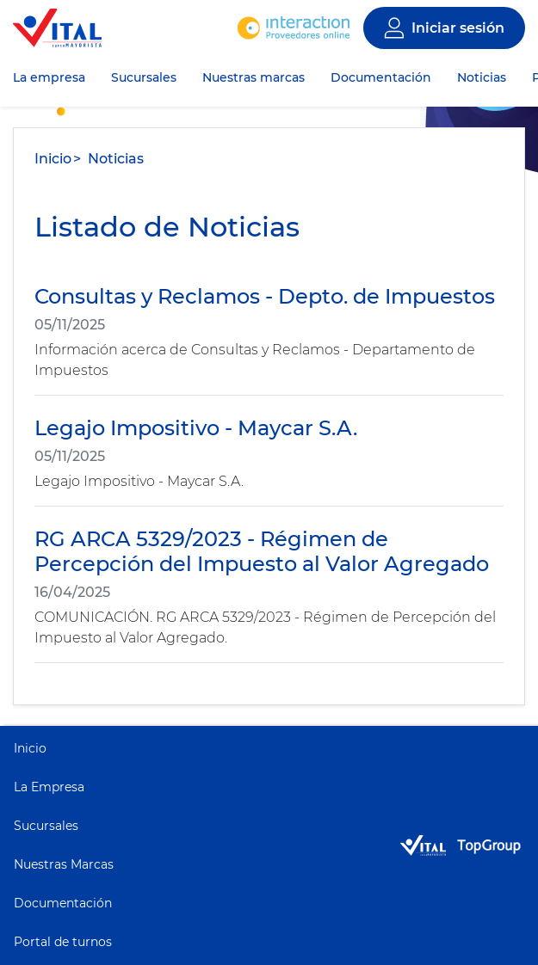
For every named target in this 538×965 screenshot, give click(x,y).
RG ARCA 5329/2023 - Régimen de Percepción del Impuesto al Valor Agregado (261, 551)
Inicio (52, 159)
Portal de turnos (63, 942)
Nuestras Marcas (64, 864)
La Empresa (49, 787)
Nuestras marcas (253, 77)
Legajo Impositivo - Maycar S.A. (195, 427)
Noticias (481, 77)
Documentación (381, 77)
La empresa (49, 77)
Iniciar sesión (457, 28)
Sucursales (143, 77)
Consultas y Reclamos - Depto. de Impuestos (264, 296)
